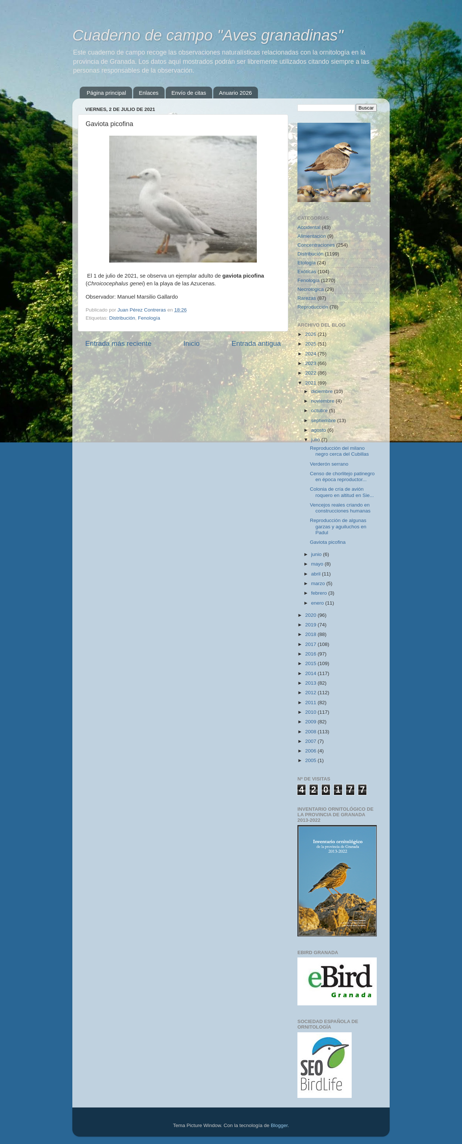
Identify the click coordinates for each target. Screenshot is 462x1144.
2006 (311, 751)
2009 (311, 721)
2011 (311, 702)
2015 (311, 663)
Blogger (279, 1125)
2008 (311, 731)
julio (316, 439)
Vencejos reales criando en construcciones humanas (340, 508)
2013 (311, 683)
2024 (311, 354)
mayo (318, 564)
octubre (320, 410)
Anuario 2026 (235, 93)
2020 (311, 615)
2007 (311, 741)
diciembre (322, 391)
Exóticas (306, 271)
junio (317, 554)
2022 (311, 373)
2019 (311, 624)
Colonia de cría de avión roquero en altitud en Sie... (342, 492)
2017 (311, 644)
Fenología (149, 318)
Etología (306, 262)
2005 (311, 760)
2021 (311, 383)
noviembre (323, 401)
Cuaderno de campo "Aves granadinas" (207, 35)
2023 (311, 363)
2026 (311, 334)
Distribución (122, 318)
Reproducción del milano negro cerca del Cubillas (339, 451)
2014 (311, 673)
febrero (319, 593)
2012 (311, 692)
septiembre (324, 420)
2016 (311, 654)
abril (316, 574)
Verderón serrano (329, 464)
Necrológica (310, 289)
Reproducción (312, 307)
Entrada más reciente (118, 343)
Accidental (308, 227)
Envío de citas (188, 93)
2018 (311, 634)
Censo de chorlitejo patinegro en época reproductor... (342, 476)
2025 (311, 344)
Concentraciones (316, 245)
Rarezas (306, 298)
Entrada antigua (256, 343)
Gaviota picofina (328, 542)
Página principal (106, 93)
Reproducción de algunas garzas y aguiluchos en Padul (338, 526)
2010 (311, 712)
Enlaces (148, 93)
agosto (319, 430)
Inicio (191, 343)
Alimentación (311, 236)
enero (318, 603)
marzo (318, 583)
